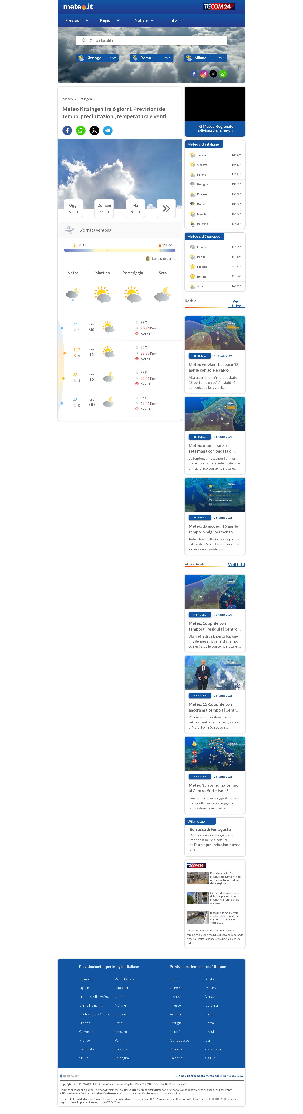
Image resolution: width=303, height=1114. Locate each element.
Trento (175, 996)
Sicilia (83, 1058)
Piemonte (86, 979)
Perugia (176, 1023)
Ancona (175, 1014)
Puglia (119, 1040)
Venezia (211, 996)
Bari (208, 1040)
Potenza (176, 1049)
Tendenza (200, 355)
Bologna (211, 1005)
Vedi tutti (236, 564)
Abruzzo (121, 1031)
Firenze (211, 1014)
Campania (86, 1031)
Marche (120, 1005)
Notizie (141, 20)
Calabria (121, 1049)
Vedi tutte (236, 303)
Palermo (176, 1058)
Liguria (84, 988)
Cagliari (211, 1058)
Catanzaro (213, 1049)
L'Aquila (211, 1031)
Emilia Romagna (91, 1005)
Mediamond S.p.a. (89, 1098)
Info (173, 20)
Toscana (121, 1014)
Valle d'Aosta (124, 979)
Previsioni (74, 20)
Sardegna (122, 1058)
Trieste (175, 1005)
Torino (175, 979)
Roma (209, 1023)
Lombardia (122, 988)
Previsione (199, 614)
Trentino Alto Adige (94, 996)
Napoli (175, 1031)
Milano (210, 988)
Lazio (119, 1023)
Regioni (106, 20)
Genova (175, 988)
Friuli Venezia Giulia (94, 1014)
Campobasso (179, 1040)
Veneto (120, 996)
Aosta (209, 979)
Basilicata (86, 1049)
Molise (84, 1040)
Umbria (84, 1023)
